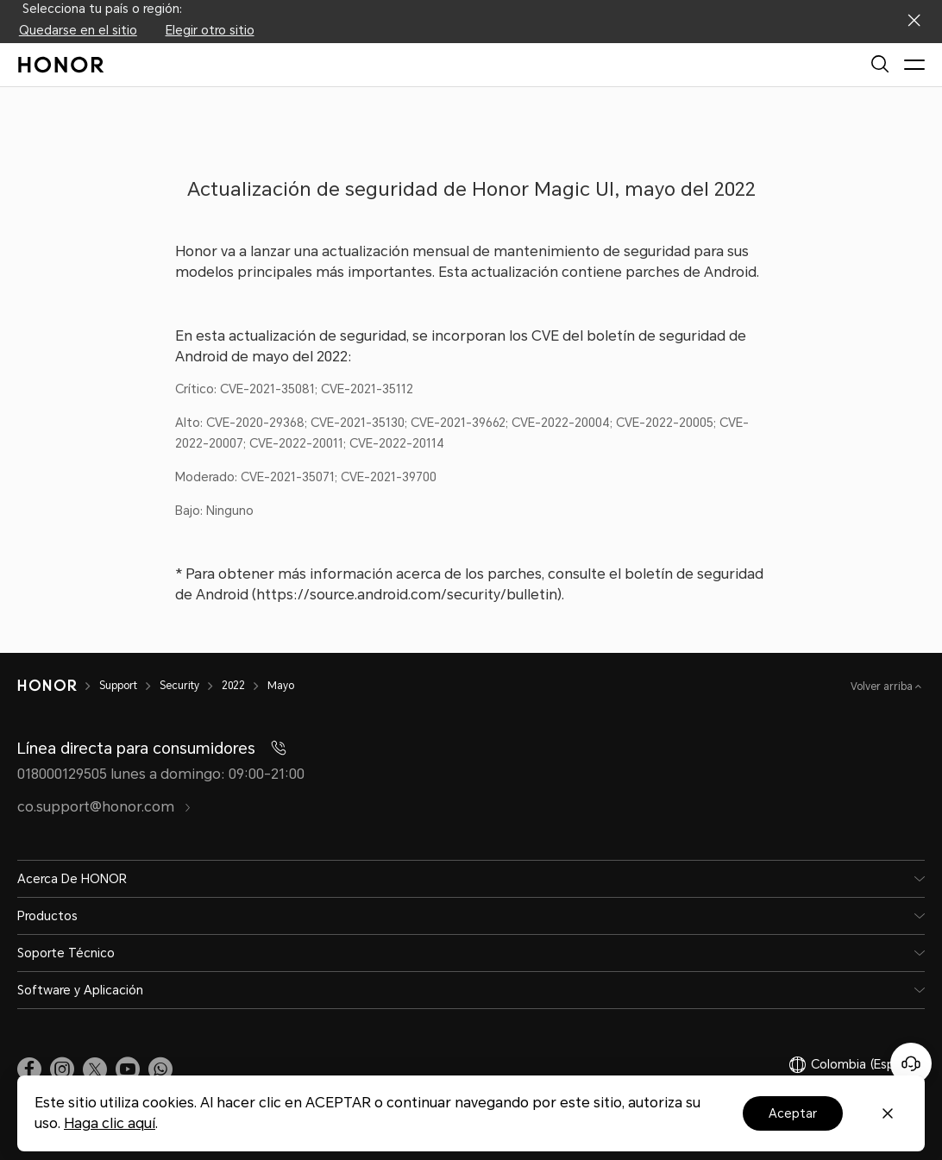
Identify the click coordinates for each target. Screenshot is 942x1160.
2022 (233, 686)
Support (118, 686)
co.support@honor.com (104, 807)
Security (179, 686)
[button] (160, 1068)
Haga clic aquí (109, 1123)
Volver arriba (883, 686)
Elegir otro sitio (210, 30)
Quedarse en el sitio (78, 30)
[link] (29, 1068)
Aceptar (793, 1113)
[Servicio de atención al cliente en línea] (911, 1063)
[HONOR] (47, 686)
